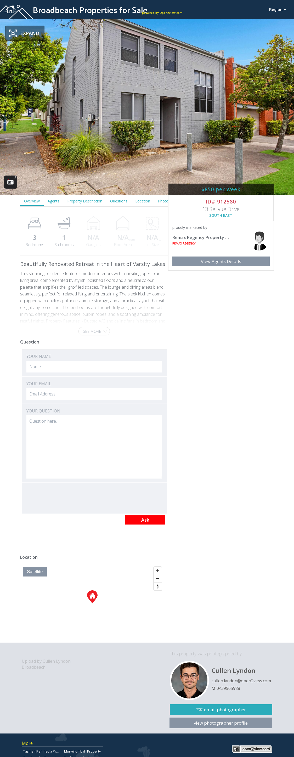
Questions (118, 201)
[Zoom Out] (158, 579)
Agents (53, 201)
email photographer (225, 710)
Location (142, 201)
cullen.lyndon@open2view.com (241, 681)
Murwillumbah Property (82, 751)
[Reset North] (158, 586)
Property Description (84, 201)
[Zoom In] (158, 571)
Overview (32, 201)
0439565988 (228, 688)
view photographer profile (221, 723)
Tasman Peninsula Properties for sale (52, 751)
